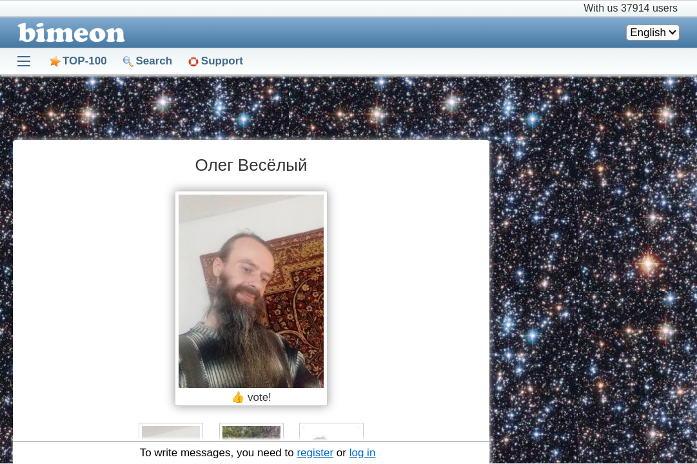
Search (153, 61)
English (648, 32)
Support (222, 61)
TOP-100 (85, 61)
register (315, 453)
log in (362, 453)
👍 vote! (251, 397)
